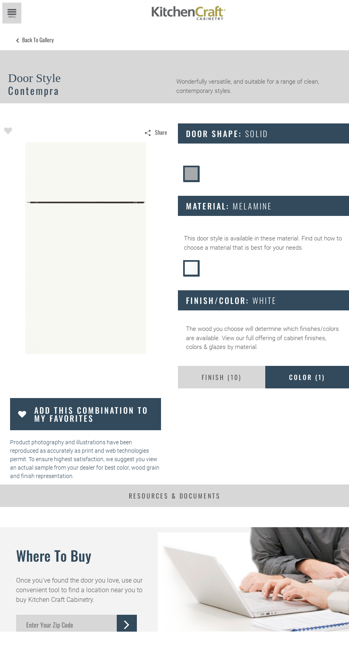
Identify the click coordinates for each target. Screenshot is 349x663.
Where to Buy (53, 555)
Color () (307, 377)
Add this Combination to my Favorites (91, 414)
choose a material (207, 247)
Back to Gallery (38, 40)
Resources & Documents (175, 496)
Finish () (222, 377)
